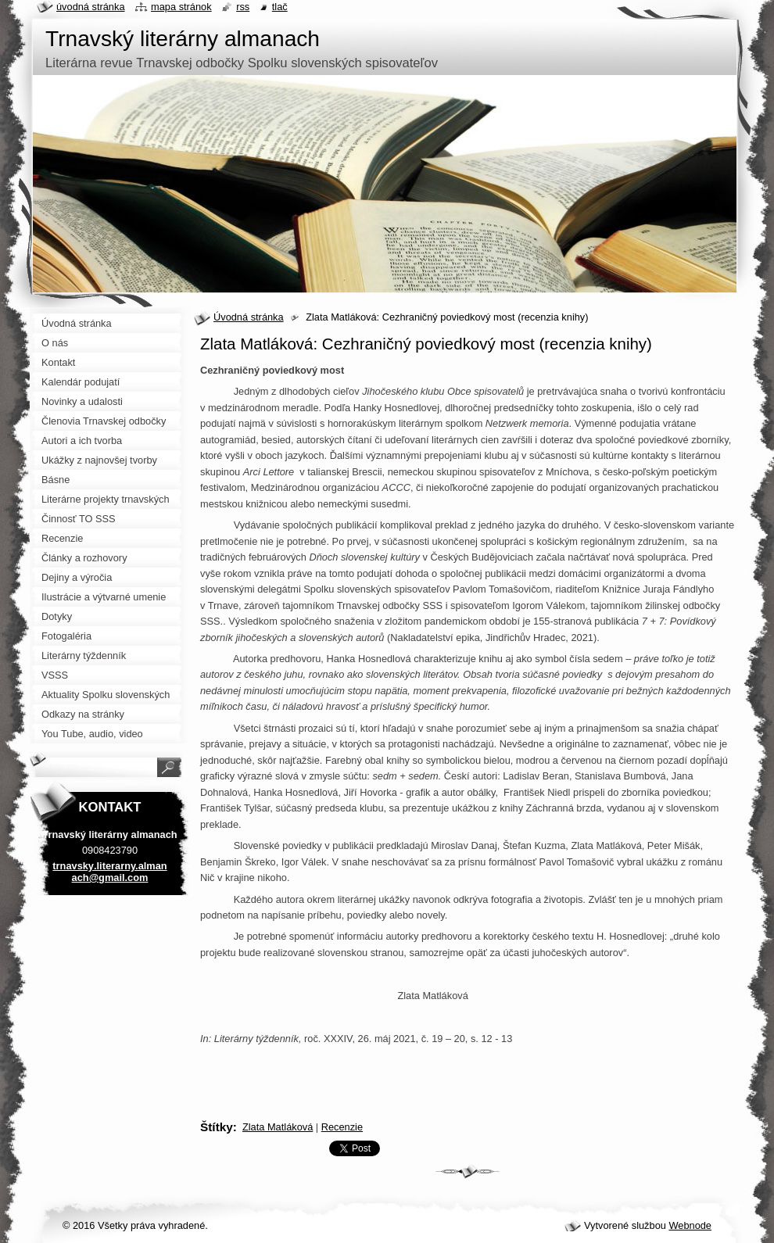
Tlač (280, 7)
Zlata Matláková (277, 1127)
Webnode (689, 1225)
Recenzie (342, 1127)
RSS (242, 7)
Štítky (216, 1127)
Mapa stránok (181, 7)
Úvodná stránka (248, 317)
